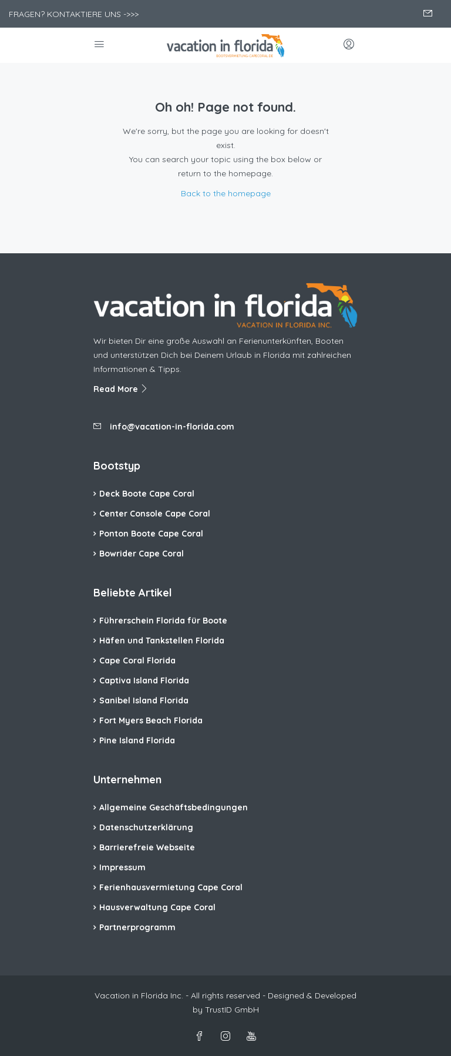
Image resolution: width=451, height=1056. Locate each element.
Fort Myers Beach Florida (151, 720)
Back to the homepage (226, 193)
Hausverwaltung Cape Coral (157, 907)
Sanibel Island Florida (144, 700)
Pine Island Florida (137, 740)
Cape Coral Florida (137, 660)
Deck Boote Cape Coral (146, 493)
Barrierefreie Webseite (147, 847)
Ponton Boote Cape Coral (151, 533)
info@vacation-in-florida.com (172, 426)
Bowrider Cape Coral (141, 553)
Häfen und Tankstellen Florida (161, 640)
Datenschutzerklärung (146, 827)
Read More (121, 389)
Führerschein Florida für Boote (163, 620)
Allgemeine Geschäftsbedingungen (173, 807)
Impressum (122, 867)
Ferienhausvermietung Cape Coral (171, 887)
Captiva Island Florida (144, 680)
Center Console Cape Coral (154, 513)
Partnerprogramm (137, 927)
